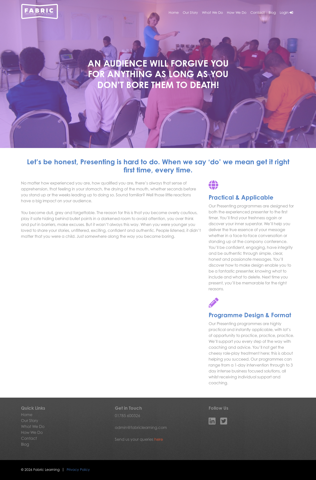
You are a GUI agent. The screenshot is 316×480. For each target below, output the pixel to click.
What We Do (212, 12)
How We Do (236, 12)
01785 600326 (127, 415)
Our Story (190, 12)
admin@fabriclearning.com (141, 427)
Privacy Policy (78, 469)
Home (174, 12)
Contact (257, 12)
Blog (272, 12)
